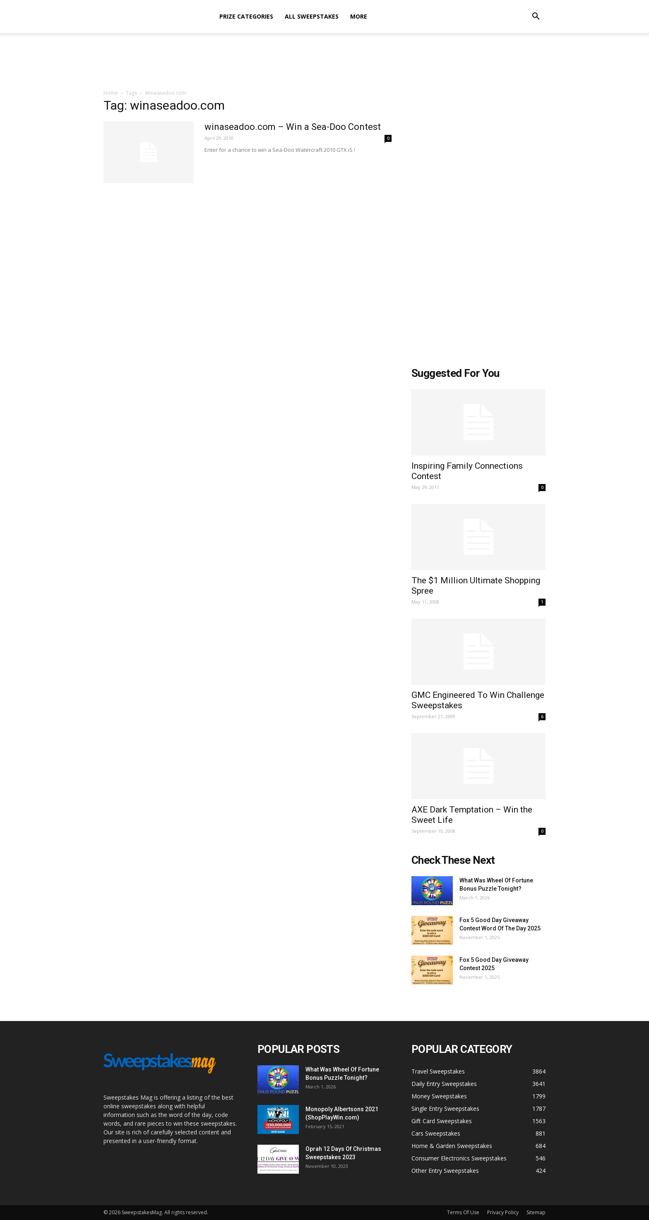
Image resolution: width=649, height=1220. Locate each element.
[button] (536, 17)
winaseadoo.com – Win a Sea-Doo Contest (292, 127)
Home (110, 92)
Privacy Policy (503, 1212)
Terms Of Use (463, 1212)
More (358, 16)
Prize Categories (246, 16)
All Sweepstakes (312, 16)
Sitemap (536, 1212)
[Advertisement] (324, 61)
